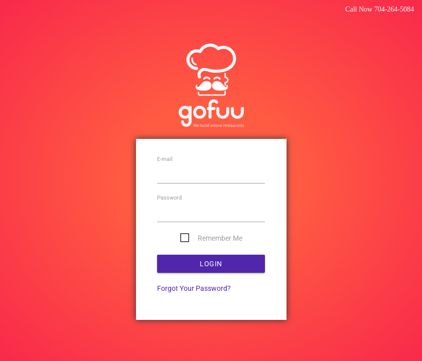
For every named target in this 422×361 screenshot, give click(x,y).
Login (211, 264)
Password (169, 198)
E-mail (165, 159)
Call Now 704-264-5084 (379, 9)
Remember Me (220, 238)
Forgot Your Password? (194, 288)
